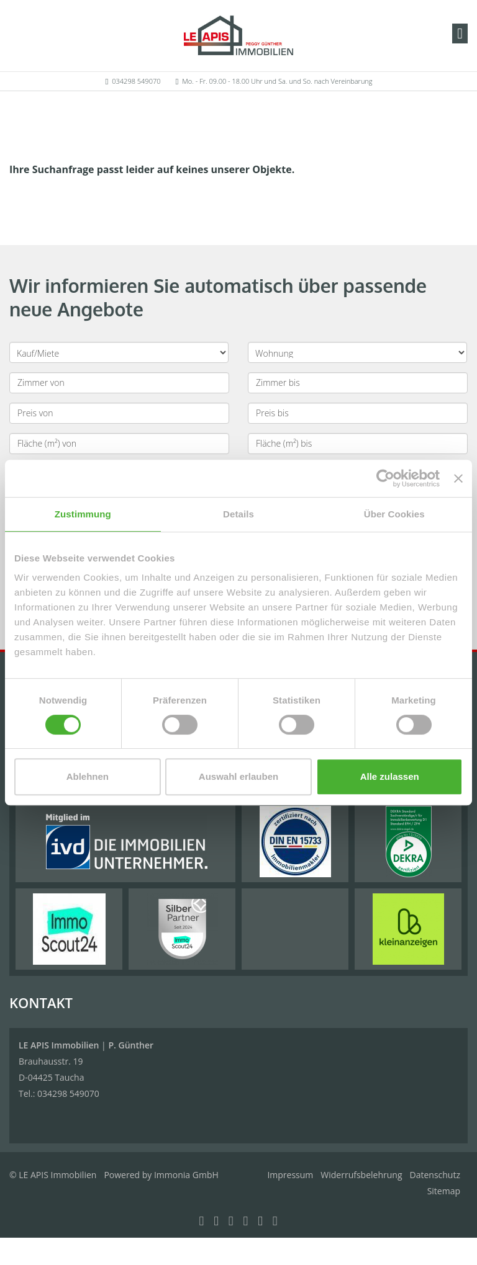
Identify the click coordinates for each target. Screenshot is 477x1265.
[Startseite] (238, 35)
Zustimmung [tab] (83, 514)
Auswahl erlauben (238, 776)
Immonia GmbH (186, 1175)
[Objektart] (357, 352)
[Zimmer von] (119, 382)
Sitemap (443, 1191)
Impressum (290, 1175)
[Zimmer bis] (358, 382)
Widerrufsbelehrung (361, 1175)
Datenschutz (435, 1175)
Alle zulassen (389, 776)
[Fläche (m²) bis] (358, 443)
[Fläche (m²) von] (119, 443)
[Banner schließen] (458, 478)
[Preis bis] (358, 413)
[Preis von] (119, 413)
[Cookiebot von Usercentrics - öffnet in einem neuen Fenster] (385, 478)
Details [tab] (238, 514)
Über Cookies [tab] (394, 514)
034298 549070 (136, 81)
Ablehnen (87, 776)
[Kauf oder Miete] (119, 352)
